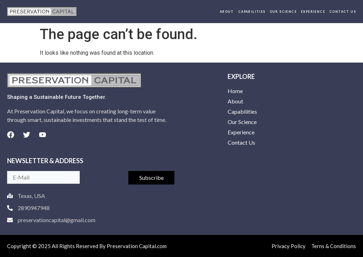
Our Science (283, 12)
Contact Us (342, 12)
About (227, 12)
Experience (313, 12)
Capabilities (252, 12)
